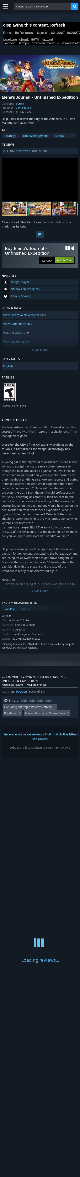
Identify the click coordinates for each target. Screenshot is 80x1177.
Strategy (10, 138)
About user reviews (12, 687)
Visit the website (16, 335)
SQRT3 (20, 106)
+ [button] (72, 138)
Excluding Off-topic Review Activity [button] (28, 709)
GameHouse (23, 110)
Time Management (35, 138)
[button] (40, 153)
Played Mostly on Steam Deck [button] (45, 715)
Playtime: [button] (10, 715)
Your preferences (36, 687)
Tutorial (59, 138)
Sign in (6, 224)
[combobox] (42, 6)
